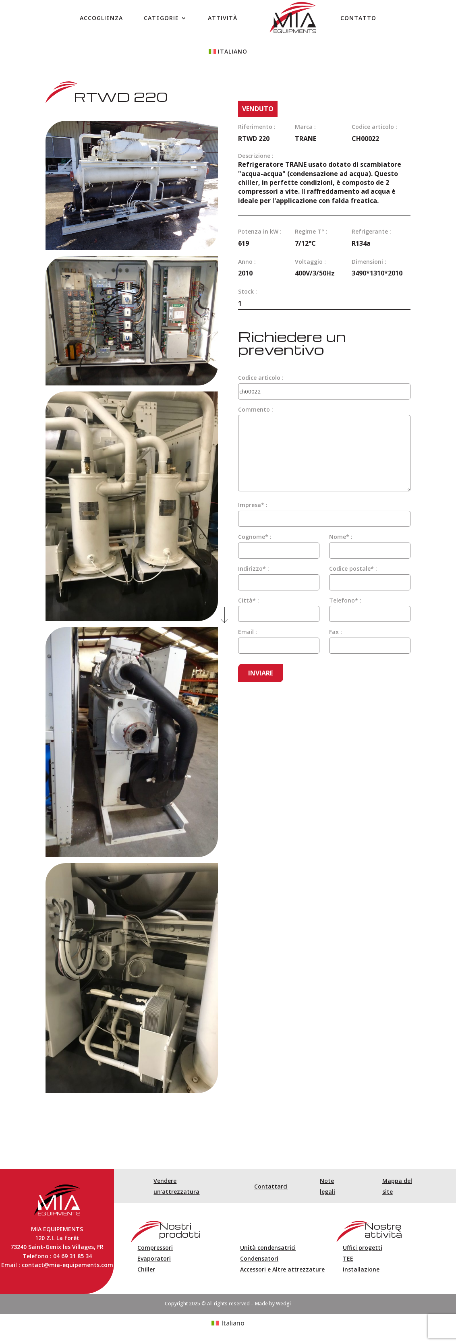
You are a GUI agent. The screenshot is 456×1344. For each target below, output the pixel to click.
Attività (222, 18)
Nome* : (340, 536)
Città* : (248, 600)
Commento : (255, 409)
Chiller (146, 1269)
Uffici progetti (362, 1247)
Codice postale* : (353, 568)
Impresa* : (252, 505)
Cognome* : (255, 536)
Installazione (361, 1269)
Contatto (358, 18)
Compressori (155, 1247)
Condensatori (259, 1258)
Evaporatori (154, 1258)
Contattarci (271, 1186)
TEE (348, 1258)
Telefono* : (345, 600)
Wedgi (283, 1303)
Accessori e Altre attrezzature (282, 1269)
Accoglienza (101, 18)
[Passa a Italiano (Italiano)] (228, 1323)
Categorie (161, 18)
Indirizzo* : (253, 568)
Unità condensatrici (268, 1247)
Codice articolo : (261, 377)
